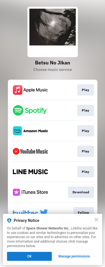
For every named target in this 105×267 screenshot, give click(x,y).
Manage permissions (74, 256)
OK (29, 256)
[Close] (96, 219)
